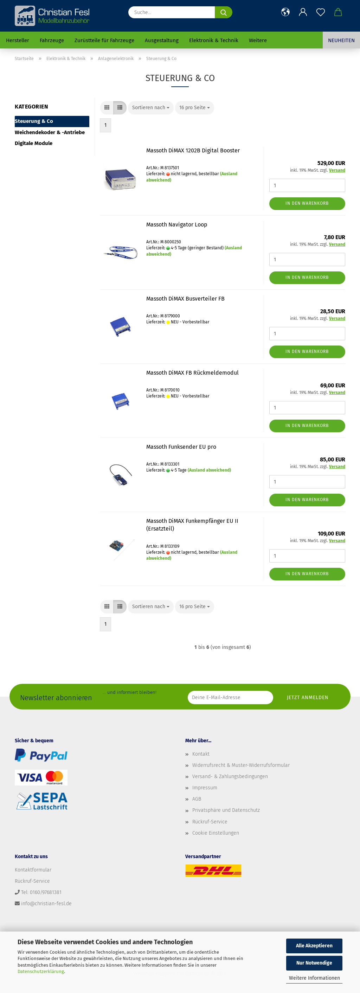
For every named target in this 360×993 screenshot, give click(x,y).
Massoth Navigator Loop (176, 224)
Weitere (258, 40)
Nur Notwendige (314, 963)
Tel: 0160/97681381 (41, 892)
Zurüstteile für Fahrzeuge (104, 40)
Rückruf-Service (209, 822)
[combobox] (151, 107)
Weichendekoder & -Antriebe (50, 132)
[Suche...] (223, 12)
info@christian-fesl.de (46, 904)
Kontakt (201, 754)
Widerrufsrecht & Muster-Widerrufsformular (241, 765)
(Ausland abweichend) (209, 470)
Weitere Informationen (314, 978)
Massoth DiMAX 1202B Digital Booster (193, 150)
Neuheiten (341, 40)
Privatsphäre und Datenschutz (226, 810)
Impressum (204, 788)
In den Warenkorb (307, 203)
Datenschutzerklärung (41, 971)
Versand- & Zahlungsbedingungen (230, 777)
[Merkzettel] (320, 12)
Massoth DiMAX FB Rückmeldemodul (192, 372)
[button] (285, 12)
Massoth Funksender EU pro (181, 446)
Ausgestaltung (162, 40)
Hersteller (17, 40)
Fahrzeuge (52, 40)
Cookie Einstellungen (215, 833)
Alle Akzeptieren (314, 946)
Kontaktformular (33, 870)
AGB (196, 799)
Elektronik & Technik (213, 40)
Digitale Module (33, 143)
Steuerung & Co (34, 121)
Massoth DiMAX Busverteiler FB (185, 298)
